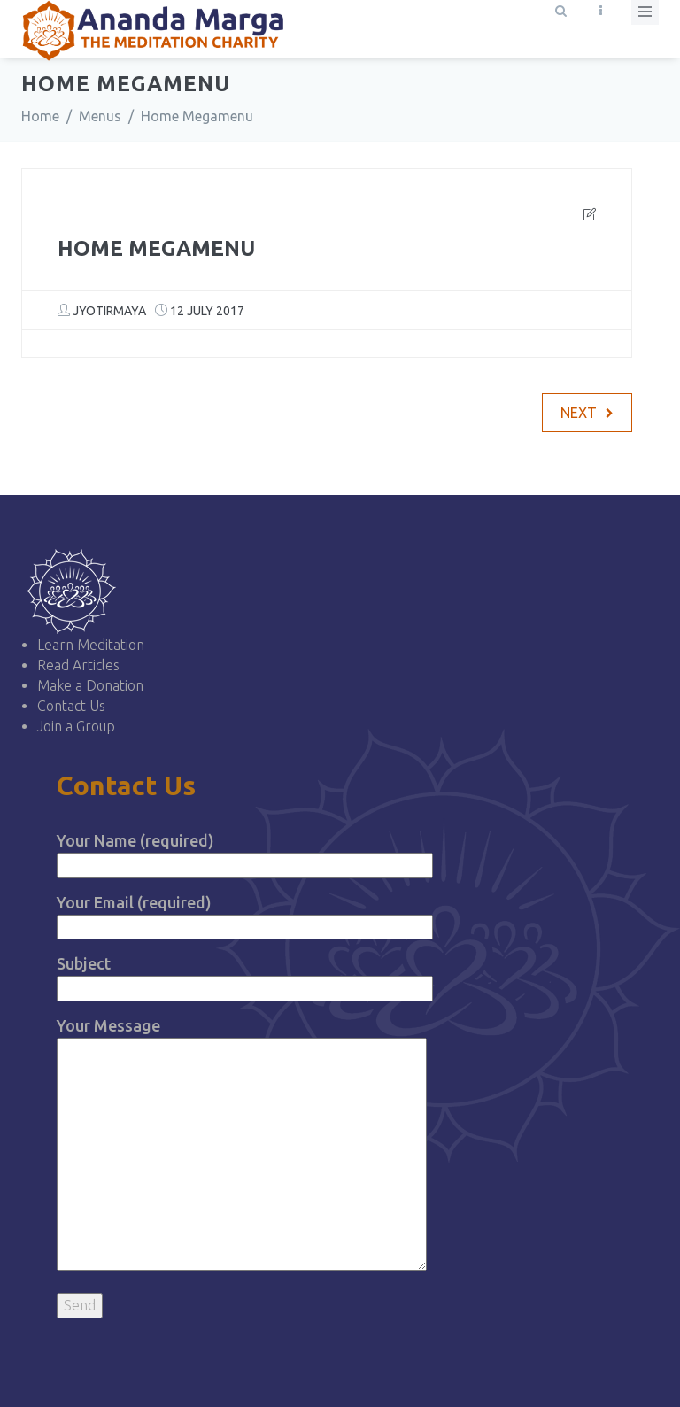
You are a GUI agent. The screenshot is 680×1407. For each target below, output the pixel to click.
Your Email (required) (245, 914)
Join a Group (76, 726)
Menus (100, 116)
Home (40, 116)
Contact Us (71, 706)
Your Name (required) (245, 852)
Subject (245, 975)
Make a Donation (90, 685)
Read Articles (78, 665)
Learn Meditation (90, 645)
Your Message (242, 1145)
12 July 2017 (207, 311)
